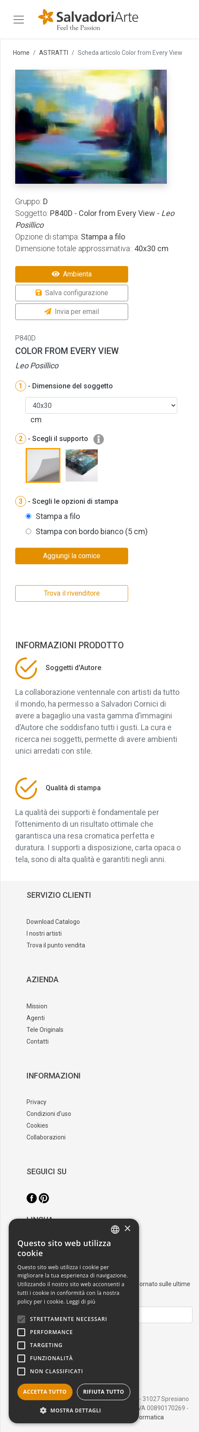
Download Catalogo (53, 921)
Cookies (37, 1125)
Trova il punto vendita (56, 945)
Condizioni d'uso (49, 1113)
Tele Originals (45, 1029)
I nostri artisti (44, 933)
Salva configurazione (72, 293)
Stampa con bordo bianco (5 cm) (92, 531)
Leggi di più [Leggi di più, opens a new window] (81, 1301)
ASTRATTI (53, 52)
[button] (73, 1410)
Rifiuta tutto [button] (103, 1391)
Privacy (36, 1101)
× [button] (127, 1229)
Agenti (36, 1017)
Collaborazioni (46, 1137)
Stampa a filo (58, 516)
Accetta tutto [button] (44, 1391)
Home (21, 52)
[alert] (74, 1321)
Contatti (38, 1041)
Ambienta (72, 274)
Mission (37, 1006)
